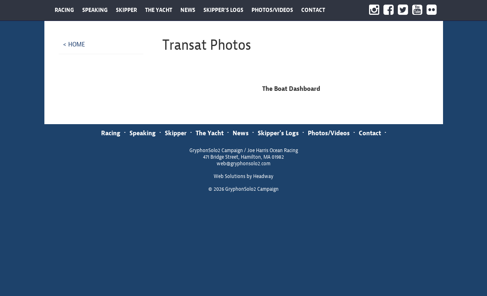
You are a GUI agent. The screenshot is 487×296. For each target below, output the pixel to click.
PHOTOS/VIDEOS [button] (272, 10)
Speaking (142, 133)
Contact (370, 133)
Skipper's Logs (278, 133)
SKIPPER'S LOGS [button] (223, 10)
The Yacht (210, 133)
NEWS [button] (187, 10)
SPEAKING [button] (95, 10)
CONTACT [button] (313, 10)
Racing (110, 133)
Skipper (176, 133)
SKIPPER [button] (126, 10)
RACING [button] (64, 10)
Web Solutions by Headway (243, 176)
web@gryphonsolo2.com (243, 163)
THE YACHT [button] (158, 10)
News (241, 133)
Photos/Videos (329, 133)
